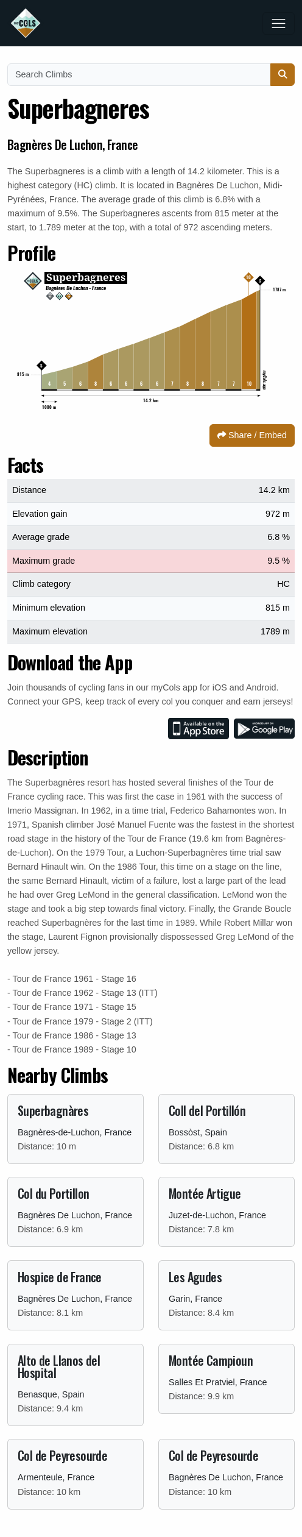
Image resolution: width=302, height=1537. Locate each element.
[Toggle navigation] (278, 23)
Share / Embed (252, 435)
